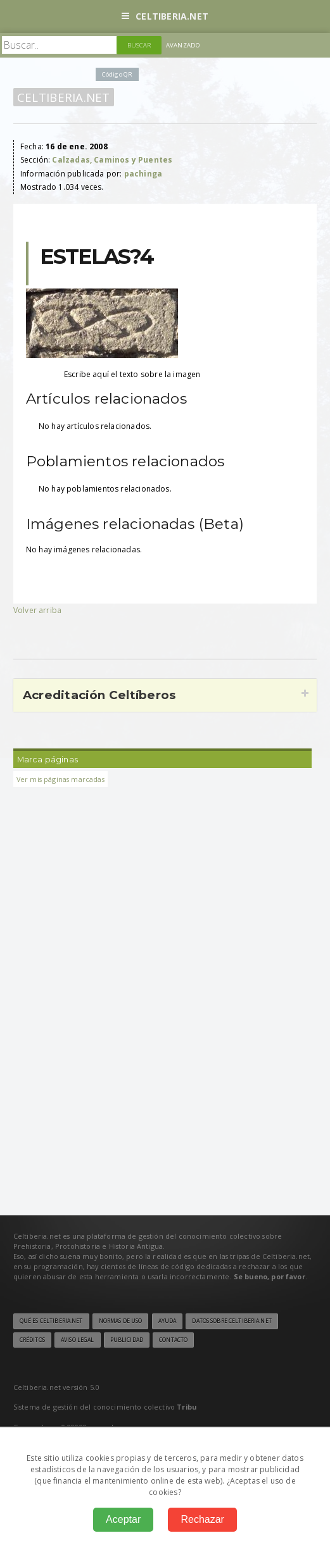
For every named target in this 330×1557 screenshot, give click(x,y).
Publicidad (126, 1340)
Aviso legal (77, 1340)
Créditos (32, 1340)
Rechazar (202, 1519)
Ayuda (167, 1321)
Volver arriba (37, 610)
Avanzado (183, 45)
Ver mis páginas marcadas (60, 779)
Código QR (117, 74)
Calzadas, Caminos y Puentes (112, 159)
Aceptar (123, 1519)
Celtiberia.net (165, 16)
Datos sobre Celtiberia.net (231, 1321)
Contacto (173, 1340)
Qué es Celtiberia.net (51, 1321)
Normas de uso (121, 1321)
